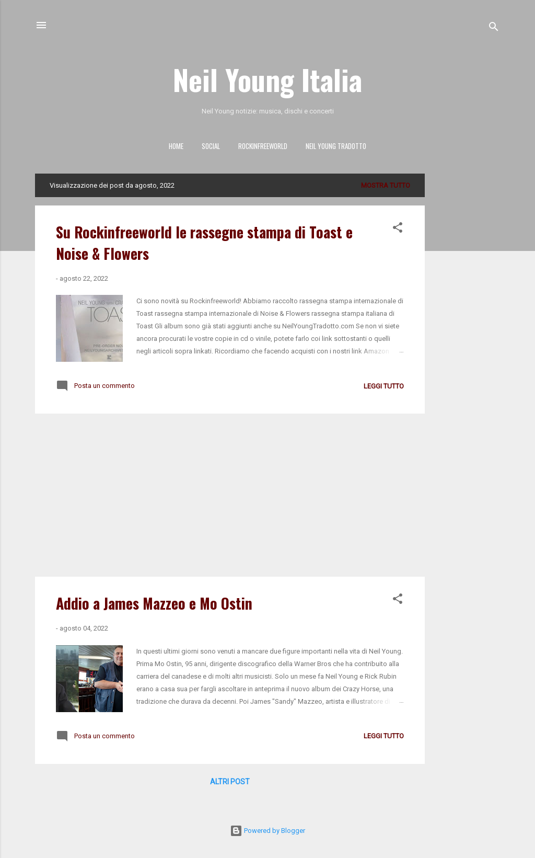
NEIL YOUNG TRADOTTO (336, 146)
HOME (176, 146)
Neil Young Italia (267, 79)
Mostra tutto (385, 185)
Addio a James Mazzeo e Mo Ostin (154, 603)
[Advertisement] (466, 330)
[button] (397, 229)
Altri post (230, 781)
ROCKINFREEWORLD (262, 146)
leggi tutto (384, 386)
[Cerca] (493, 28)
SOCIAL (211, 146)
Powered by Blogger (267, 830)
